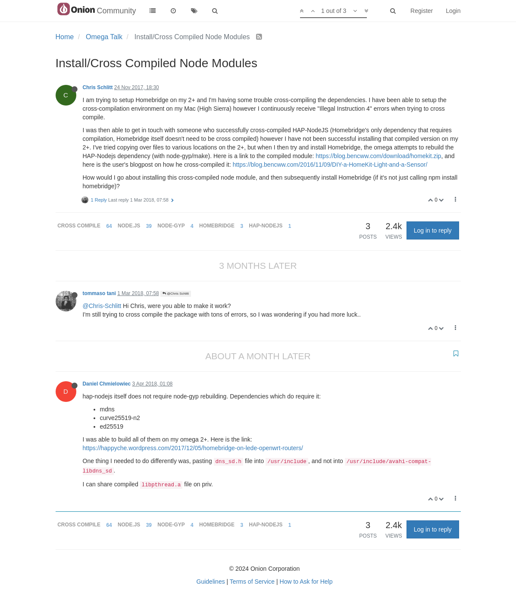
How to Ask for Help (306, 581)
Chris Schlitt (98, 87)
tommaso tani (99, 293)
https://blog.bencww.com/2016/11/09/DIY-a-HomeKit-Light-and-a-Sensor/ (330, 164)
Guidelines (211, 581)
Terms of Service (252, 581)
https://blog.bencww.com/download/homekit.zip (378, 155)
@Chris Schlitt (176, 294)
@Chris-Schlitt (102, 305)
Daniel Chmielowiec (107, 384)
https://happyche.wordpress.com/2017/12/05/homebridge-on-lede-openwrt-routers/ (193, 448)
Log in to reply (433, 230)
